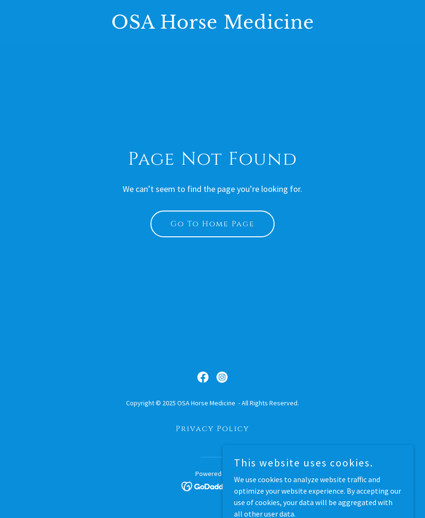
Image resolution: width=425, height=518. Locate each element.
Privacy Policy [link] (212, 428)
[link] (212, 26)
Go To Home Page (212, 224)
